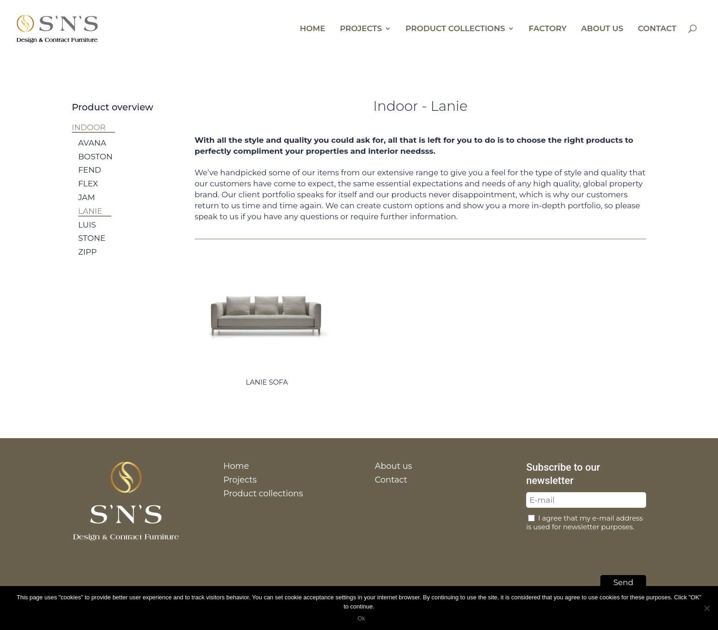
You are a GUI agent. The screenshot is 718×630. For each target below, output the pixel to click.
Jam (86, 206)
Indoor (89, 127)
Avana (92, 151)
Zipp (87, 260)
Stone (91, 246)
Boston (95, 165)
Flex (88, 192)
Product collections (455, 29)
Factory (548, 29)
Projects (361, 29)
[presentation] (595, 551)
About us (602, 29)
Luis (87, 233)
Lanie (90, 219)
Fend (89, 179)
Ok (361, 618)
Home (313, 29)
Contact (657, 29)
